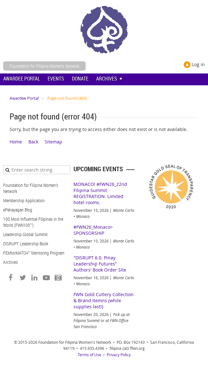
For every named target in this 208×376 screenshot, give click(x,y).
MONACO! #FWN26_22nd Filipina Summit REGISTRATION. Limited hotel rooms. (100, 193)
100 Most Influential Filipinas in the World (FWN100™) (33, 222)
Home (16, 142)
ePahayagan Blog (17, 210)
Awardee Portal (24, 98)
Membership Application (24, 200)
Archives (10, 262)
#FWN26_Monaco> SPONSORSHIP (93, 230)
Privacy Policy (119, 354)
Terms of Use (89, 354)
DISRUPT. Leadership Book (25, 244)
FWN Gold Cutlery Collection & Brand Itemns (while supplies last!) (103, 300)
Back (33, 142)
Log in (198, 64)
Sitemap (53, 142)
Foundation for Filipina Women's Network (30, 188)
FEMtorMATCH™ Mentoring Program (33, 253)
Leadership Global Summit (25, 234)
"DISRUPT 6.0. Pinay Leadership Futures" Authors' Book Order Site (99, 264)
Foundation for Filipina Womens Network (44, 66)
